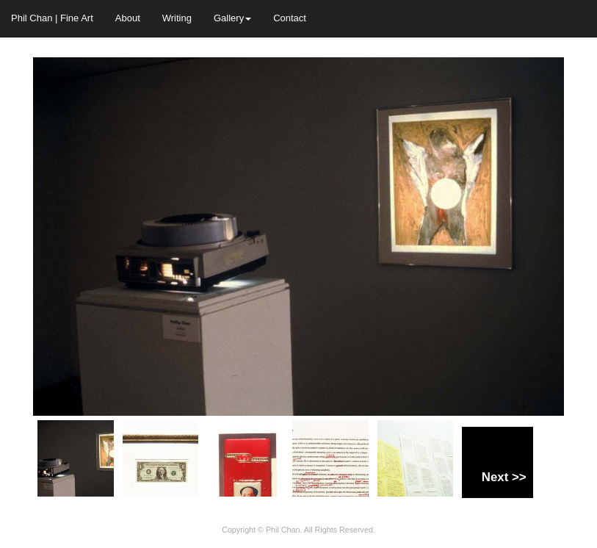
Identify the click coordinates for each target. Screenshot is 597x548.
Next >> (504, 477)
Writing (177, 18)
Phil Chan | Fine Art (52, 18)
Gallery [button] (232, 18)
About (127, 18)
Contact (289, 18)
